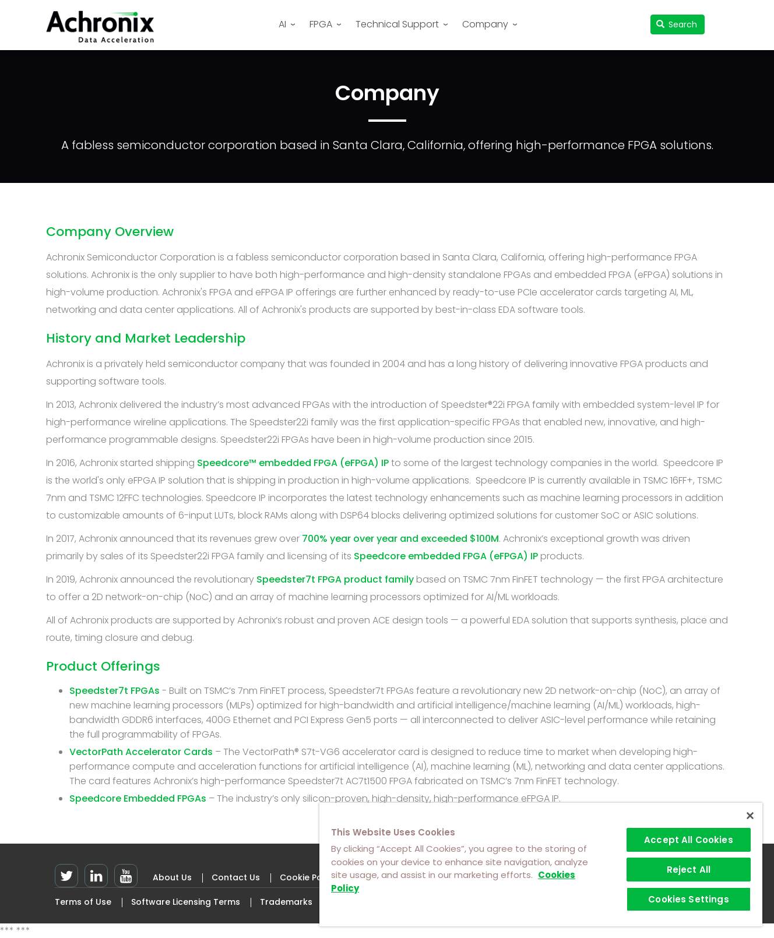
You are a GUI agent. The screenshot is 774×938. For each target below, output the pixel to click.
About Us (172, 877)
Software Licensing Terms (185, 902)
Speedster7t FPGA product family (335, 579)
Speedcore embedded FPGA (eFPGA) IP (446, 556)
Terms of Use (83, 902)
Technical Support (397, 24)
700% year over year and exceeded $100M (400, 538)
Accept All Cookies (688, 840)
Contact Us (236, 877)
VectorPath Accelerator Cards (141, 752)
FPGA (320, 24)
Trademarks (286, 902)
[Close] (750, 815)
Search (677, 24)
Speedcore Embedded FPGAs (139, 798)
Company (485, 24)
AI (282, 24)
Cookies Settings (688, 899)
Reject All (689, 869)
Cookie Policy (308, 877)
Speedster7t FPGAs (114, 690)
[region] (540, 864)
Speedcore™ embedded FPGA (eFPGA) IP (293, 463)
